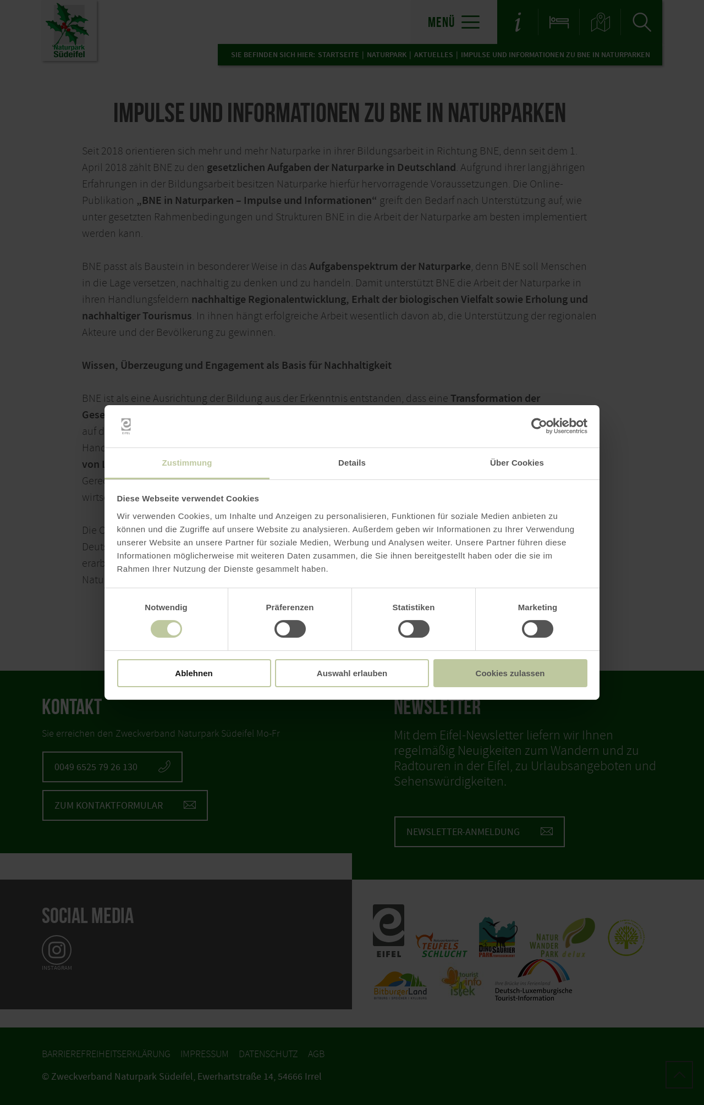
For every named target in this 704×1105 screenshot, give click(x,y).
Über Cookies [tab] (517, 462)
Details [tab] (352, 462)
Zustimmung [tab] (187, 462)
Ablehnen (193, 673)
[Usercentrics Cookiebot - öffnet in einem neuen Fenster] (539, 426)
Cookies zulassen (510, 673)
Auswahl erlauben (352, 673)
